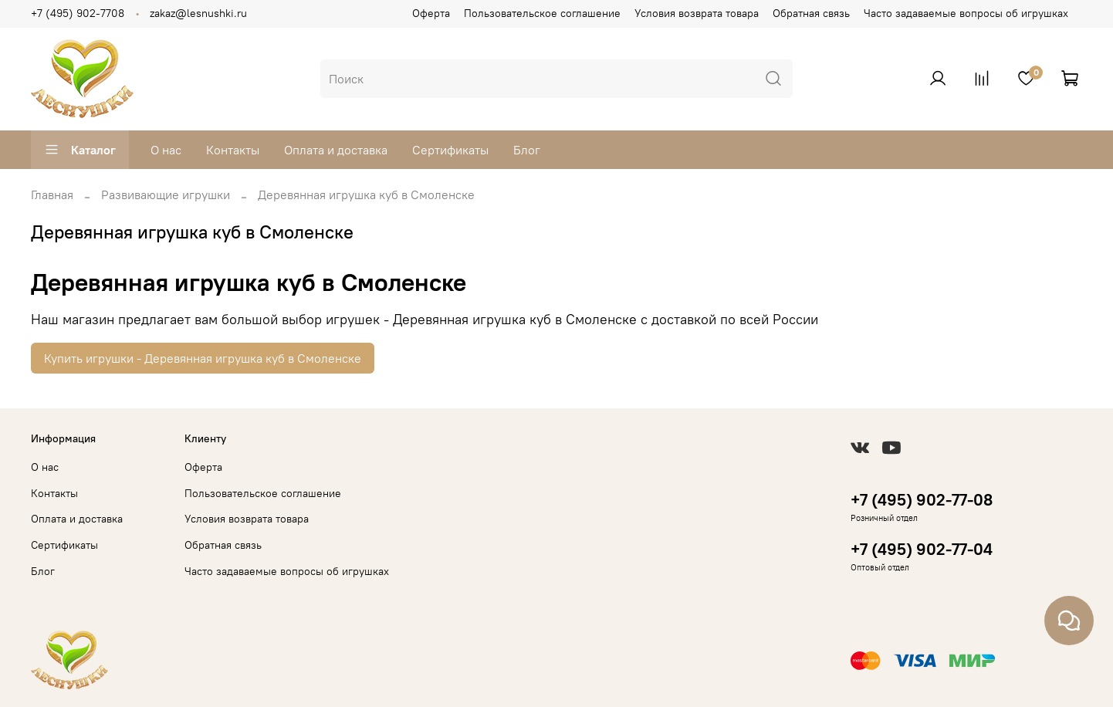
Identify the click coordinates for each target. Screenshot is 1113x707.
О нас (166, 149)
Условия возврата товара (696, 13)
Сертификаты (450, 149)
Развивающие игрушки (165, 194)
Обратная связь (811, 13)
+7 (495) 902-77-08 (922, 499)
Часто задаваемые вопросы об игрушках (966, 13)
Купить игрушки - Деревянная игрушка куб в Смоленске (202, 358)
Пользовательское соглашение (542, 13)
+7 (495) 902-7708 (77, 13)
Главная (52, 194)
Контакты (232, 149)
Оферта (431, 13)
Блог (526, 149)
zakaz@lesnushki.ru (198, 13)
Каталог (80, 149)
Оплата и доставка (335, 149)
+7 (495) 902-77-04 (922, 549)
